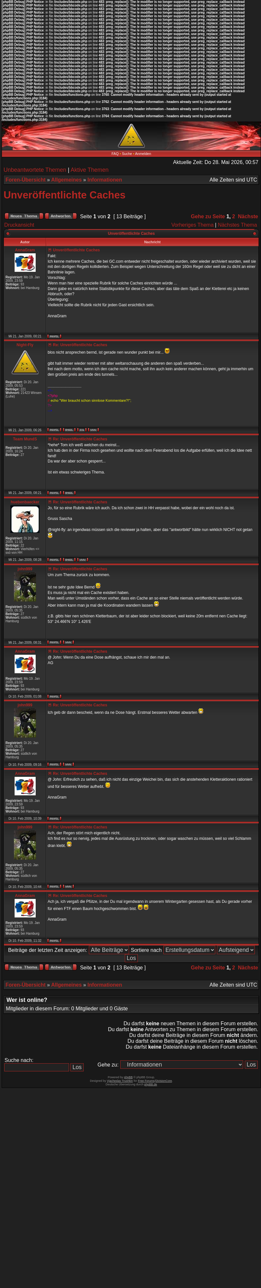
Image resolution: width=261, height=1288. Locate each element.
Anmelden (143, 154)
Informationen (105, 180)
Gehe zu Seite (208, 216)
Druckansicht (19, 225)
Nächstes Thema (237, 225)
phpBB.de (150, 1084)
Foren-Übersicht (26, 180)
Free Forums (146, 1080)
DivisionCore (163, 1080)
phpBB (128, 1077)
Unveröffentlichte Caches (64, 195)
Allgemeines (66, 180)
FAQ (115, 154)
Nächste (248, 216)
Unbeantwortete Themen (35, 170)
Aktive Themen (90, 170)
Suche (127, 154)
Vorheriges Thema (192, 225)
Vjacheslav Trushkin (120, 1080)
